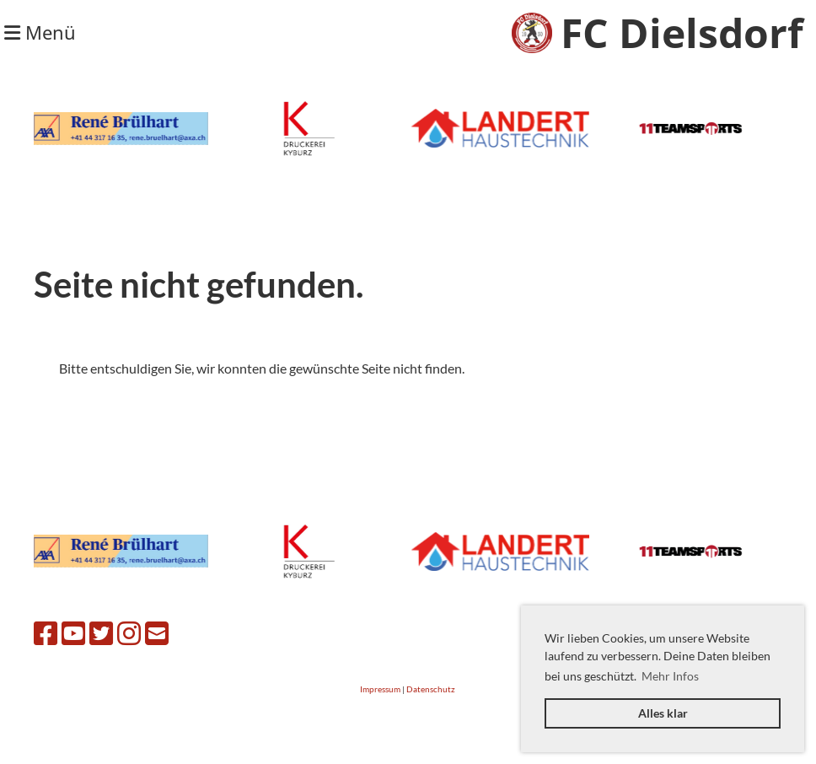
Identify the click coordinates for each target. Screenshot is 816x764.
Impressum (380, 689)
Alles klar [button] (663, 713)
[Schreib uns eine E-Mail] (157, 632)
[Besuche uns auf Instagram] (129, 632)
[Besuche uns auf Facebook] (45, 632)
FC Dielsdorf (682, 32)
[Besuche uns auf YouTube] (73, 632)
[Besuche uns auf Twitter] (101, 632)
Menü (40, 32)
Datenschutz (430, 689)
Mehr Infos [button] (670, 676)
